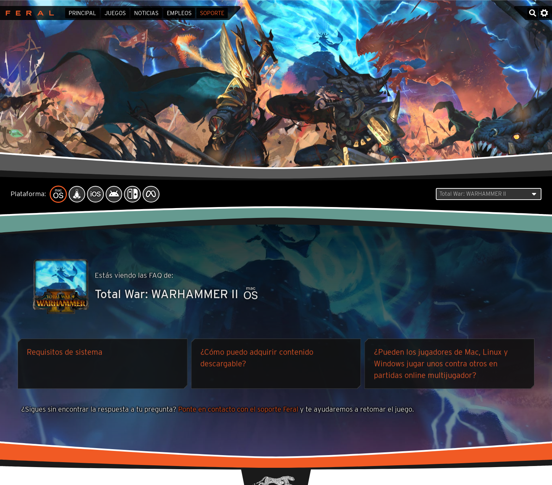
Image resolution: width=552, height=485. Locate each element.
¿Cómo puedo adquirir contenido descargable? (256, 358)
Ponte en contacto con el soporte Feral (238, 410)
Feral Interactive (28, 13)
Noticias (146, 13)
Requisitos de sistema (64, 352)
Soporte (212, 13)
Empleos (179, 13)
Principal (82, 13)
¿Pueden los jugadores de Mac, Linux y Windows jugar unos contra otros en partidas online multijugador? (441, 364)
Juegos (115, 13)
